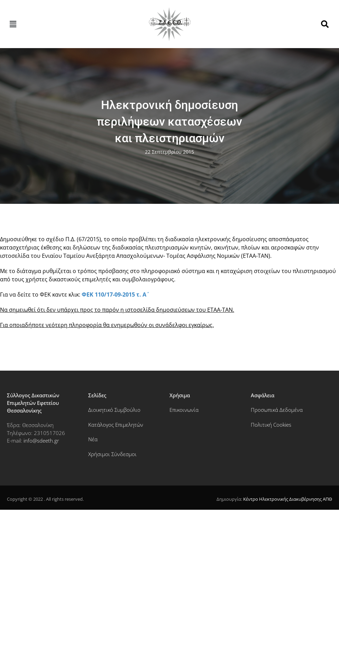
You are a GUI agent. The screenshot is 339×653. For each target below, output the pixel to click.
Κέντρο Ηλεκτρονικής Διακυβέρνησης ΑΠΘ (287, 499)
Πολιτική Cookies (271, 424)
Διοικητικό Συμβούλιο (114, 409)
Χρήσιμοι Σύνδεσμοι (112, 454)
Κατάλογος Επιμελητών (115, 424)
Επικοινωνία (184, 409)
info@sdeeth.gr (41, 440)
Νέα (93, 439)
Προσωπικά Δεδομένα (277, 409)
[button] (13, 24)
